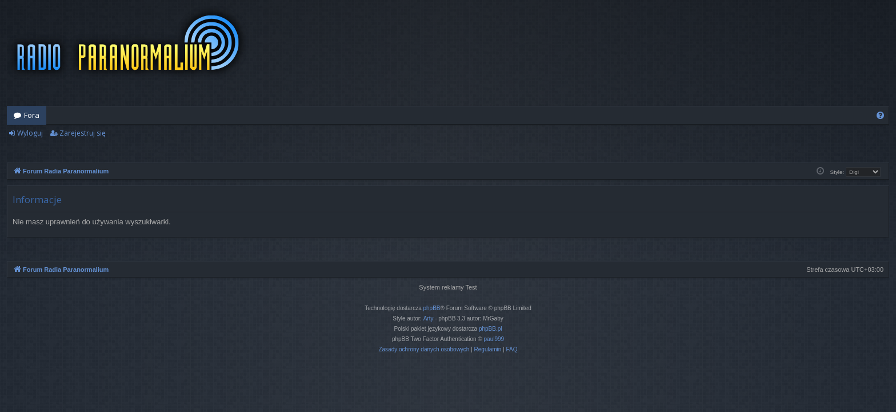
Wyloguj (30, 133)
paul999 (494, 339)
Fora (31, 115)
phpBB (432, 308)
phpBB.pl (490, 329)
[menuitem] (880, 115)
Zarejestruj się (82, 133)
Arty (428, 318)
